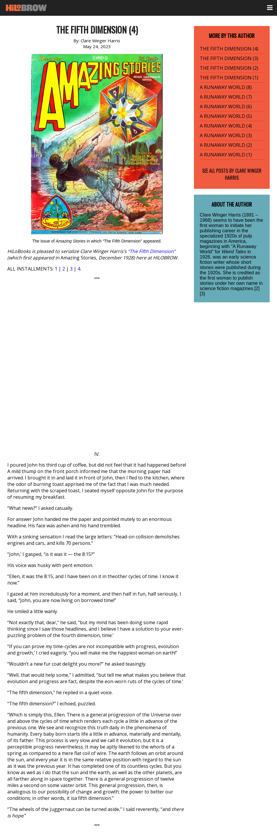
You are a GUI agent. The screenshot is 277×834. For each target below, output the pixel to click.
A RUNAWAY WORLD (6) (226, 106)
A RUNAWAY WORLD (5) (226, 116)
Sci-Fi (53, 760)
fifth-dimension (30, 797)
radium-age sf (91, 797)
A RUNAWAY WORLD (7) (226, 97)
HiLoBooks (61, 797)
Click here (101, 726)
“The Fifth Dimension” (152, 251)
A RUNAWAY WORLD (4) (226, 126)
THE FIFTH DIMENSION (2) (229, 68)
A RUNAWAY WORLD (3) (226, 135)
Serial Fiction (76, 760)
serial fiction (123, 797)
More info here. (126, 702)
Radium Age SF (29, 760)
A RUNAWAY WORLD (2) (226, 145)
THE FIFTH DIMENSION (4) (229, 49)
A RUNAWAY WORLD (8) (226, 87)
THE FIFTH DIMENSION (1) (229, 77)
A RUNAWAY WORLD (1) (226, 154)
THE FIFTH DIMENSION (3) (229, 58)
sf (141, 797)
